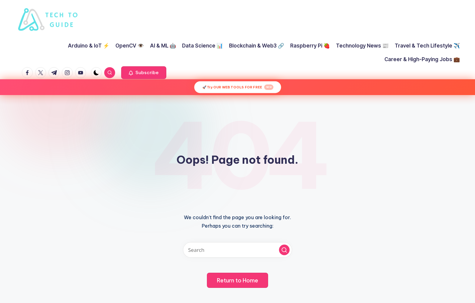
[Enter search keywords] (237, 250)
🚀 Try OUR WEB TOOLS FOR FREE (237, 87)
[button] (143, 72)
